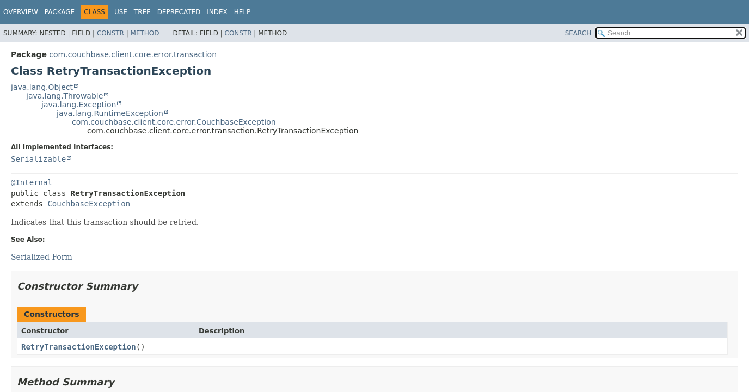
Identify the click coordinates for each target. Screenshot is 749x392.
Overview (20, 12)
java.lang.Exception (78, 104)
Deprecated (179, 12)
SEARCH (578, 33)
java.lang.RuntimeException (110, 113)
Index (217, 12)
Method (145, 33)
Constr (110, 33)
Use (120, 12)
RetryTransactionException (78, 346)
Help (242, 12)
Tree (142, 12)
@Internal (31, 182)
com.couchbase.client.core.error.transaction (133, 54)
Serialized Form (41, 257)
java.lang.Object (42, 87)
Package (60, 12)
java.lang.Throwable (64, 95)
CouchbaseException (88, 203)
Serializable (38, 159)
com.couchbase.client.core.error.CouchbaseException (174, 122)
